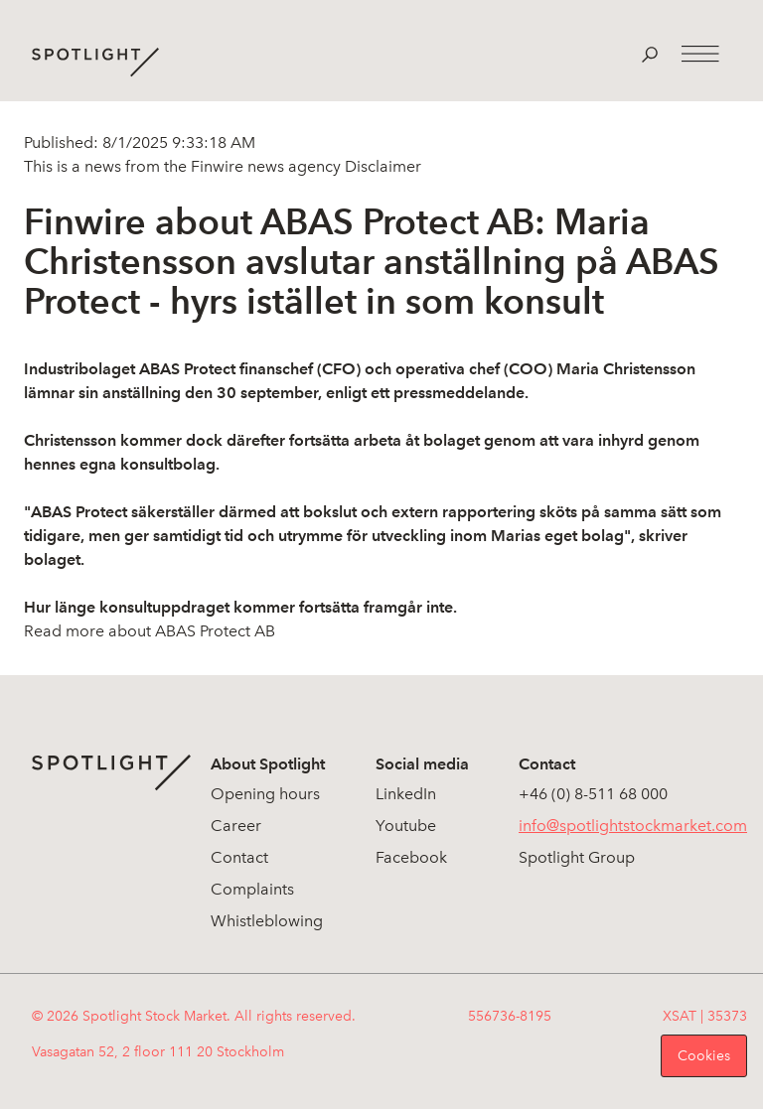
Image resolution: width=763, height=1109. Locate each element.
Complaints (252, 889)
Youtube (406, 825)
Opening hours (265, 793)
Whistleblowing (267, 920)
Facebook (411, 857)
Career (236, 825)
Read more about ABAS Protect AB (149, 631)
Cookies (704, 1055)
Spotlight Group (577, 857)
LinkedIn (406, 793)
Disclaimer (381, 166)
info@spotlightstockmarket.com (633, 825)
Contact (239, 857)
